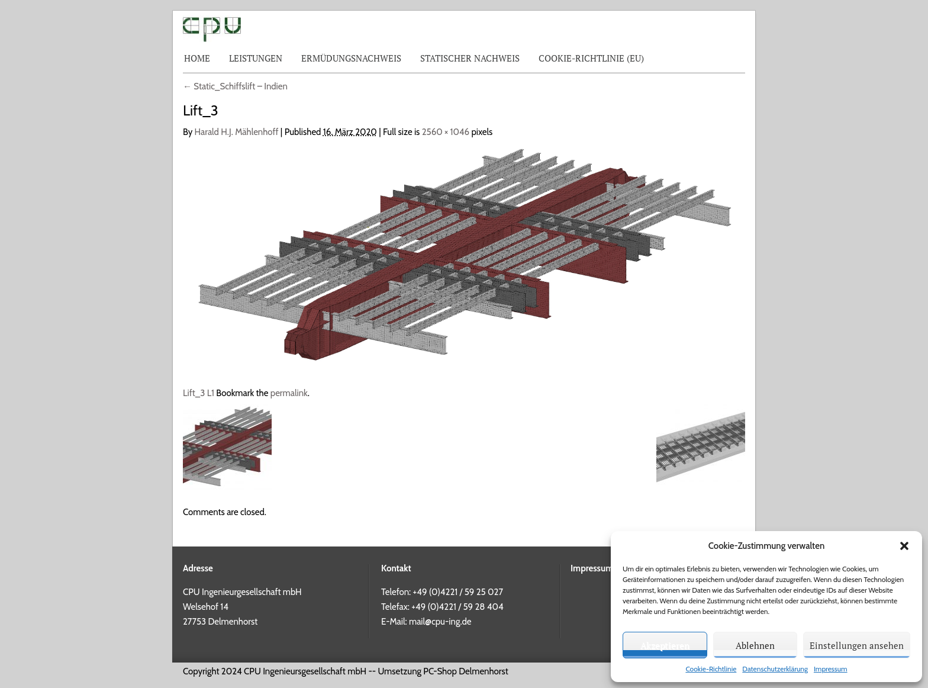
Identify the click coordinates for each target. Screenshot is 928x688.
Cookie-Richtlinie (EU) (591, 58)
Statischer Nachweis (470, 58)
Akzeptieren (664, 645)
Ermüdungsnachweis (351, 58)
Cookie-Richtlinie (710, 668)
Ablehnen (755, 645)
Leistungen (255, 58)
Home (197, 58)
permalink (289, 393)
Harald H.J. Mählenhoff (237, 132)
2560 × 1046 (445, 132)
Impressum (831, 668)
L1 (210, 393)
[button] (904, 546)
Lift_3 (194, 393)
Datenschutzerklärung (775, 668)
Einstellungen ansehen (857, 645)
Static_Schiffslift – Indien (235, 86)
